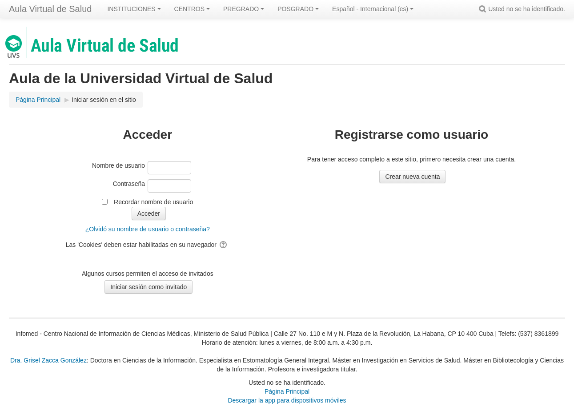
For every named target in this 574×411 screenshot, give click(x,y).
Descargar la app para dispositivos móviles (287, 400)
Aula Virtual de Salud (50, 9)
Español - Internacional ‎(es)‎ (372, 8)
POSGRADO (298, 8)
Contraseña (129, 183)
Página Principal (287, 391)
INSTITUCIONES (134, 8)
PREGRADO (243, 8)
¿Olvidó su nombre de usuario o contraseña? (147, 229)
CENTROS (192, 8)
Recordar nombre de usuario (153, 202)
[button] (484, 8)
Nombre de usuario (118, 165)
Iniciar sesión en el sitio (104, 99)
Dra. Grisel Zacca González (48, 360)
